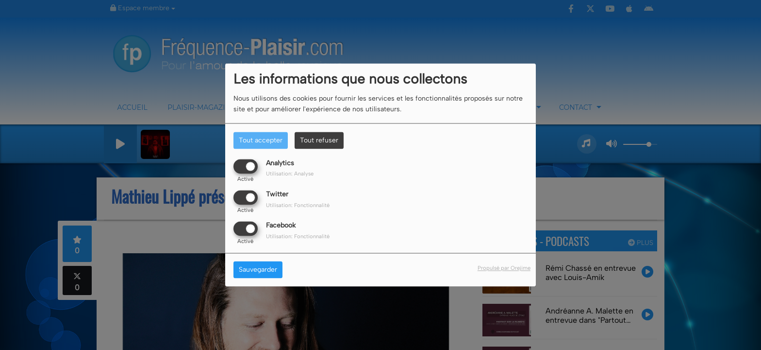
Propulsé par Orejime (504, 268)
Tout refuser (319, 140)
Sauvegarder (258, 270)
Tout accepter (260, 140)
